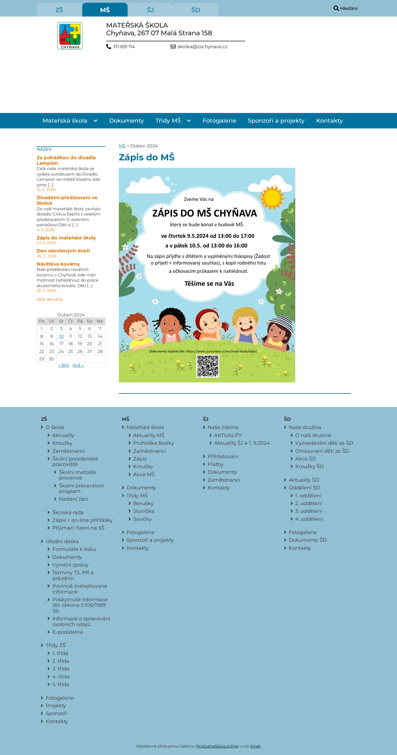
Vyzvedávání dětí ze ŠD (324, 443)
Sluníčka (143, 511)
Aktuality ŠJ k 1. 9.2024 (242, 443)
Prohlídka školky (153, 443)
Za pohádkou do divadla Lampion (66, 160)
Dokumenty (126, 120)
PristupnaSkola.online (217, 746)
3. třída (60, 669)
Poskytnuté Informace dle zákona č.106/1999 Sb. (80, 605)
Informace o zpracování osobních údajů (81, 621)
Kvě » (78, 365)
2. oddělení (308, 503)
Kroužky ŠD (309, 466)
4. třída (61, 677)
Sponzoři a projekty (276, 120)
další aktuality (50, 299)
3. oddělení (308, 511)
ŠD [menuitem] (195, 10)
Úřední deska (62, 541)
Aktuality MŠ (148, 435)
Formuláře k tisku (74, 549)
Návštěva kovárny (58, 264)
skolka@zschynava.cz (203, 46)
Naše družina (305, 427)
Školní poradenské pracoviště (75, 461)
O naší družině (313, 435)
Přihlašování (223, 456)
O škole (55, 427)
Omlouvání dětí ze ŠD (322, 451)
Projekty (56, 705)
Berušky (143, 503)
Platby (216, 464)
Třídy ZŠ (56, 645)
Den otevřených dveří (63, 251)
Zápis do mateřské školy (66, 238)
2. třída (60, 661)
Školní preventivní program (81, 488)
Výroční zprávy (70, 565)
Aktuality (63, 435)
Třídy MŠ (168, 120)
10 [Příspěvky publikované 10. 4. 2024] (61, 336)
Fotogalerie (219, 120)
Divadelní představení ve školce (67, 200)
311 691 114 (124, 46)
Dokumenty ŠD (308, 540)
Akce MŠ (144, 474)
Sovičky (142, 519)
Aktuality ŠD (304, 480)
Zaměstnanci (68, 451)
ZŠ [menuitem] (59, 10)
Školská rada (68, 512)
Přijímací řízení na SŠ (78, 528)
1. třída (60, 653)
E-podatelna (67, 632)
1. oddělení (308, 495)
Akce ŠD (305, 459)
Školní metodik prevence (77, 475)
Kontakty (329, 120)
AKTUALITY (228, 435)
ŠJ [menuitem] (150, 10)
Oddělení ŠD (304, 487)
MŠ (122, 146)
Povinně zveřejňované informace (79, 588)
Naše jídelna (223, 427)
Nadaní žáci (73, 499)
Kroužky (62, 443)
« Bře (63, 365)
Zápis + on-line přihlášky (82, 520)
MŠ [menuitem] (105, 10)
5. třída (60, 684)
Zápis (140, 459)
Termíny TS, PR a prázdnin (73, 575)
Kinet (255, 746)
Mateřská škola (64, 120)
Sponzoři (56, 713)
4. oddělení (309, 519)
